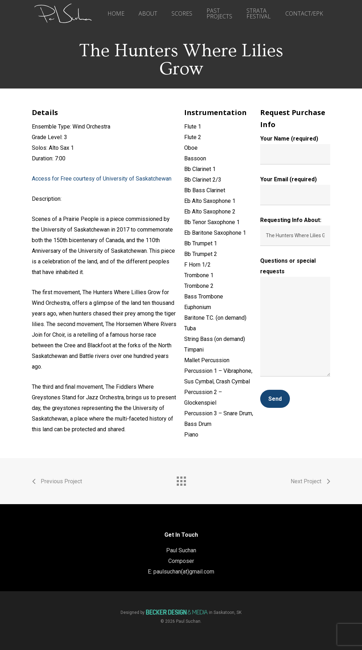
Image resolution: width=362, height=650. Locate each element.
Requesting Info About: (295, 231)
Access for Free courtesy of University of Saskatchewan (101, 178)
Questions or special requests (295, 318)
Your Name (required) (295, 150)
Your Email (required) (295, 190)
